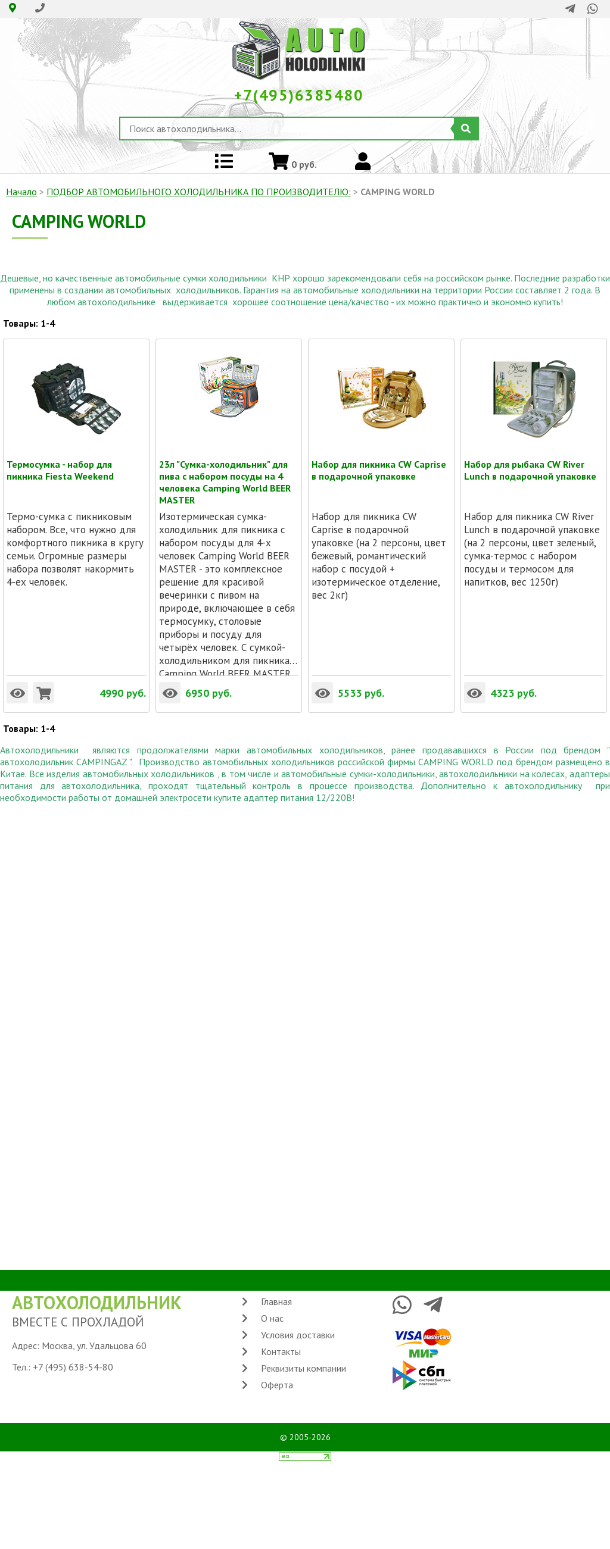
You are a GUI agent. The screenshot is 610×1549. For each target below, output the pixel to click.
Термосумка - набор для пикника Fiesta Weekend (60, 464)
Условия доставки (298, 1335)
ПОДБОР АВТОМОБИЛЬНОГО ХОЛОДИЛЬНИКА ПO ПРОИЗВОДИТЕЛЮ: (198, 192)
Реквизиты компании (303, 1368)
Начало (21, 192)
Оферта (277, 1385)
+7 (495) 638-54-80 (73, 1367)
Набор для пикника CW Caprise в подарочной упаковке (379, 464)
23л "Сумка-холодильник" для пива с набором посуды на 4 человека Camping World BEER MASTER (225, 464)
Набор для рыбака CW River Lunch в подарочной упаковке (530, 464)
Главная (276, 1301)
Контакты (281, 1351)
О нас (272, 1318)
